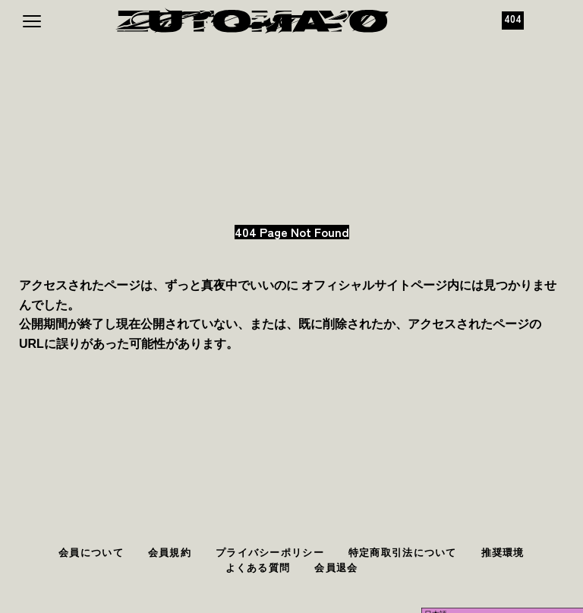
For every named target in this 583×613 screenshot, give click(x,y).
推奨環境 (503, 552)
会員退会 (336, 568)
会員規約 (169, 552)
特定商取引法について (402, 552)
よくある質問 (258, 568)
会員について (91, 552)
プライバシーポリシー (270, 552)
